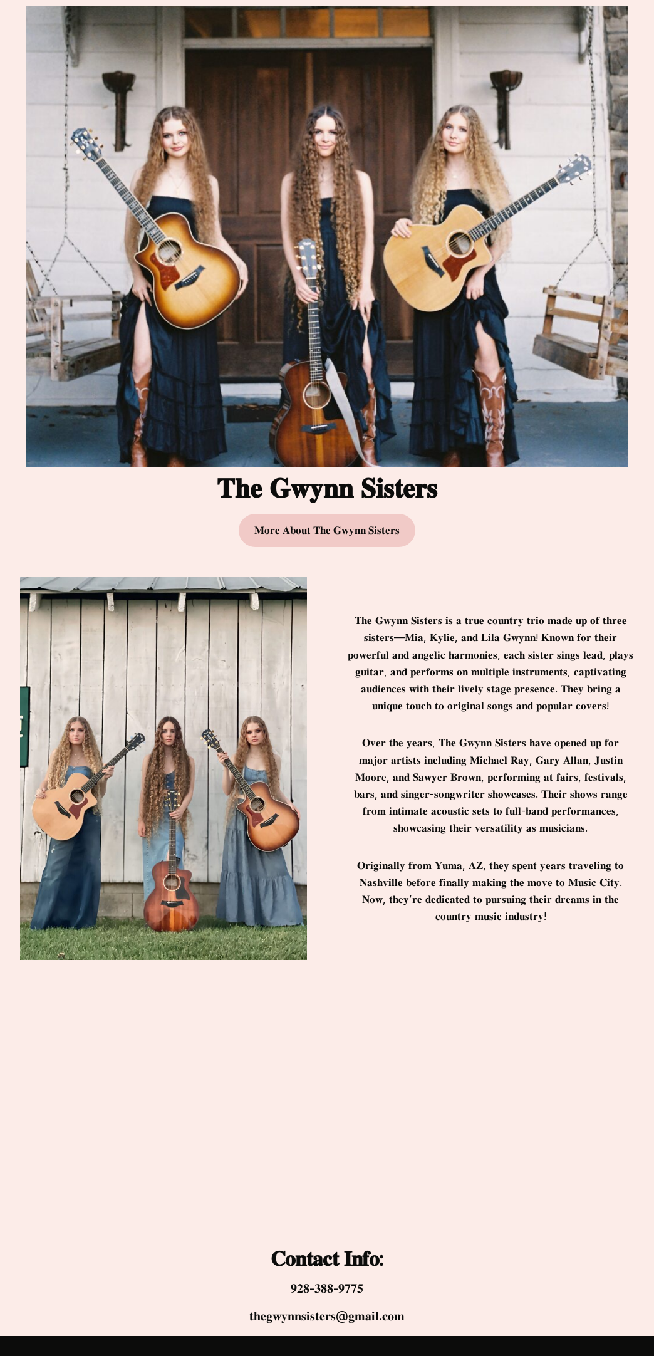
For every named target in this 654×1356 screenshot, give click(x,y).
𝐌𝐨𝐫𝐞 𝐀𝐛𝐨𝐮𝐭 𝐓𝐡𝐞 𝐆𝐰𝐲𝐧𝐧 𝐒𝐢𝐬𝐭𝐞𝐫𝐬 (327, 530)
